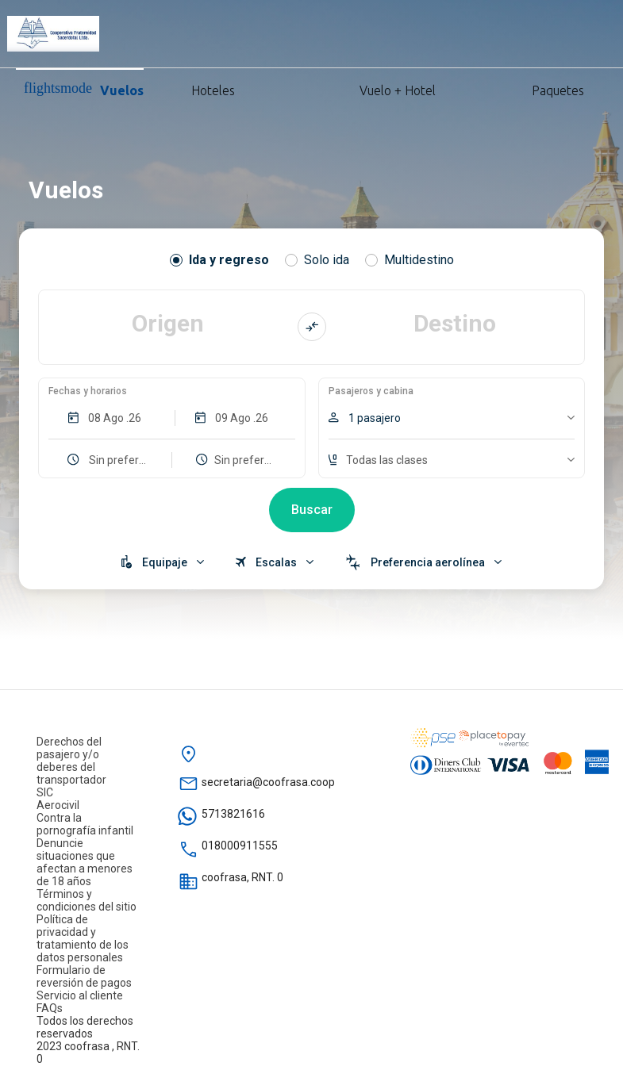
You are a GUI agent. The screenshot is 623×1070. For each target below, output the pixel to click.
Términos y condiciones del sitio (87, 900)
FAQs (50, 1008)
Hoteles (195, 89)
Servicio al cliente (80, 995)
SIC (45, 792)
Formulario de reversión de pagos (84, 976)
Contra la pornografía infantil (85, 824)
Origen (168, 323)
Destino (455, 323)
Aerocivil (58, 805)
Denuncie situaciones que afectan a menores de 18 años (85, 862)
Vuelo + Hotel (341, 89)
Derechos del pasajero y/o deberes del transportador (71, 760)
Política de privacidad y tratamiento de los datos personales (83, 938)
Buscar (312, 509)
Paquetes (515, 89)
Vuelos (84, 89)
